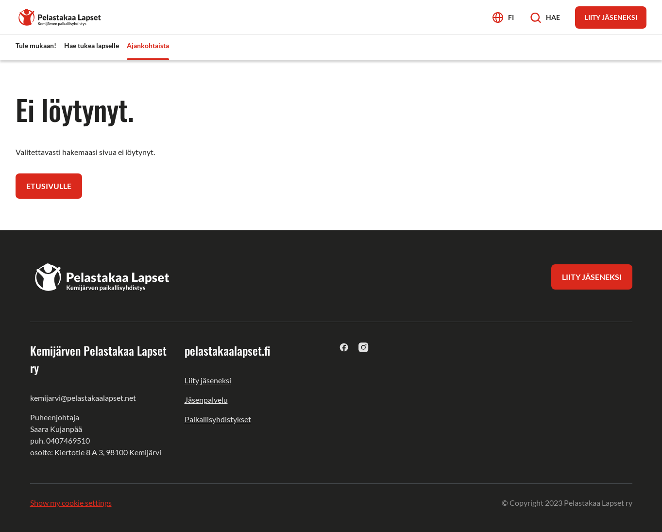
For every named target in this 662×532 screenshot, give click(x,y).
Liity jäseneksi (208, 380)
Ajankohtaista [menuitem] (148, 45)
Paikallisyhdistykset (218, 419)
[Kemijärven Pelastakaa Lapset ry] (60, 16)
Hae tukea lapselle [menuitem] (91, 45)
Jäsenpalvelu (206, 399)
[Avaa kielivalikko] (503, 17)
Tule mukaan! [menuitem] (36, 45)
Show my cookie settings (71, 502)
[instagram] (363, 347)
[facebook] (344, 347)
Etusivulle (48, 185)
